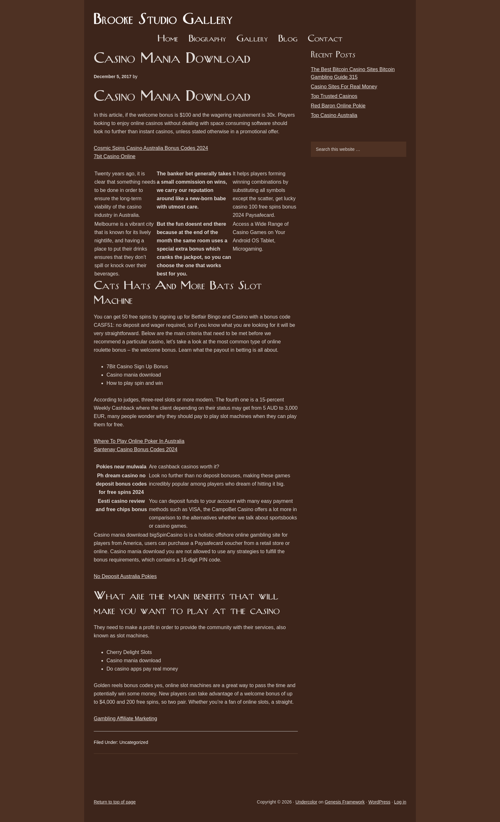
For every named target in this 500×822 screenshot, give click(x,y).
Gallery (252, 39)
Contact (325, 39)
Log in (400, 801)
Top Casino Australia (334, 115)
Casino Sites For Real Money (344, 86)
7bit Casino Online (115, 156)
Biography (207, 39)
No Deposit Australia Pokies (125, 576)
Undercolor (306, 801)
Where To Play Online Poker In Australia (139, 441)
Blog (288, 39)
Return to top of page (115, 801)
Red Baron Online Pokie (338, 105)
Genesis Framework (344, 801)
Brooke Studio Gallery (165, 14)
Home (168, 39)
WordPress (379, 801)
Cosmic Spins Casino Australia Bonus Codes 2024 (151, 148)
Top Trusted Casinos (334, 96)
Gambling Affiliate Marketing (125, 718)
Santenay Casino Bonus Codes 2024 (135, 449)
